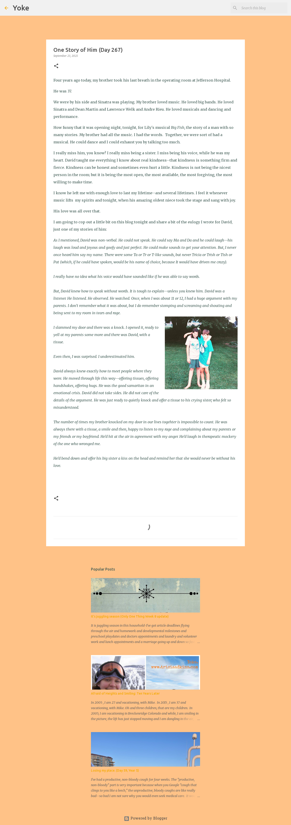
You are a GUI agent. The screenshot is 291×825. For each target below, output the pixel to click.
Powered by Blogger (145, 818)
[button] (56, 66)
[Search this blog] (263, 7)
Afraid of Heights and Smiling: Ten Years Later (125, 693)
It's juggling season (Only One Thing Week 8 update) (130, 616)
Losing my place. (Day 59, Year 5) (115, 770)
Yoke (21, 8)
